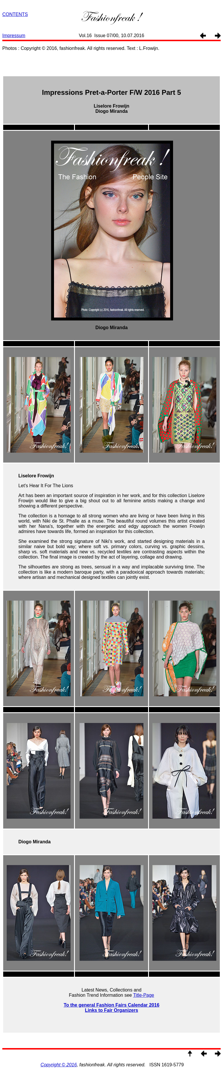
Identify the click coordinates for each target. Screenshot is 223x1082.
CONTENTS (15, 14)
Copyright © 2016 (59, 1064)
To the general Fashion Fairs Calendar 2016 (111, 1005)
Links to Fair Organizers (111, 1010)
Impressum (13, 35)
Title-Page (143, 995)
